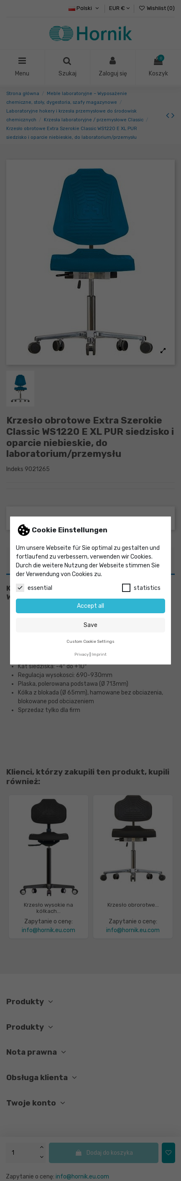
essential (34, 588)
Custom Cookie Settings (90, 641)
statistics (141, 588)
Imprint (99, 654)
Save (90, 625)
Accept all (90, 605)
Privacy (81, 654)
